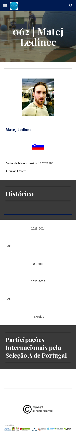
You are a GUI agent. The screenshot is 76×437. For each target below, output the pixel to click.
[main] (38, 36)
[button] (5, 5)
